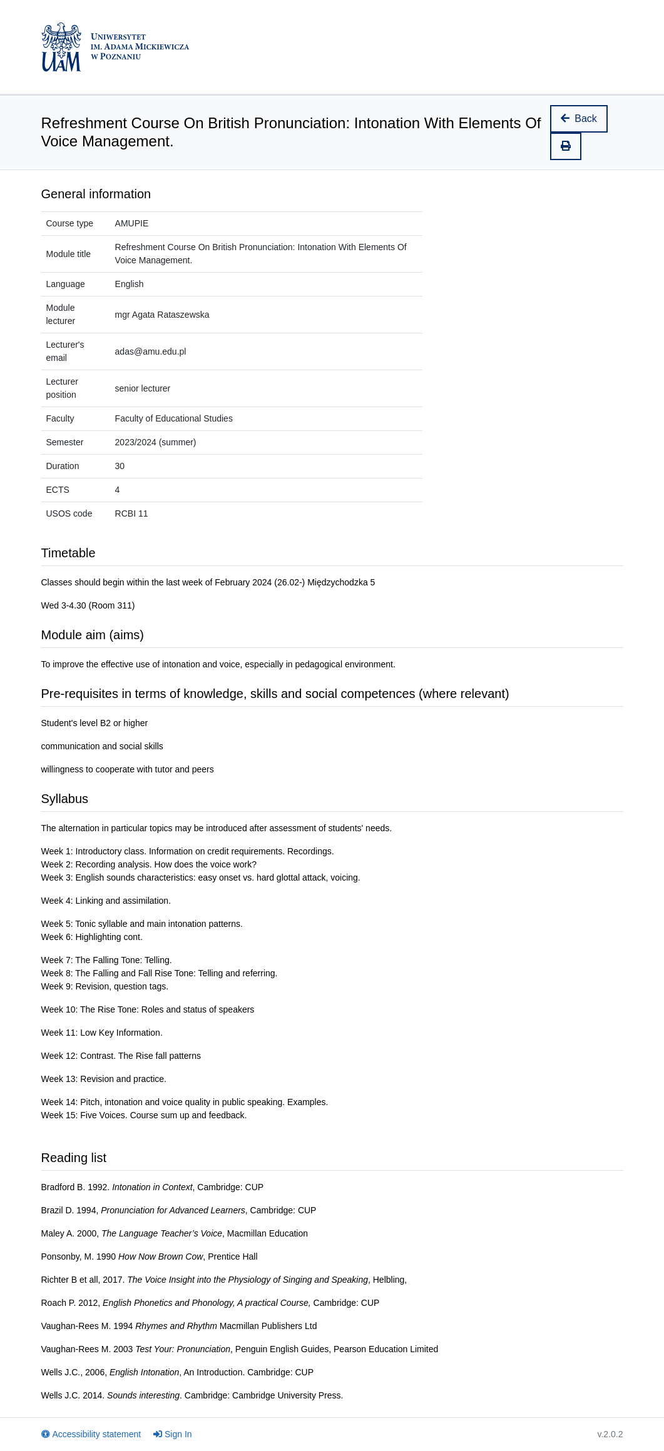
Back (579, 118)
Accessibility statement (91, 1434)
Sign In (172, 1434)
